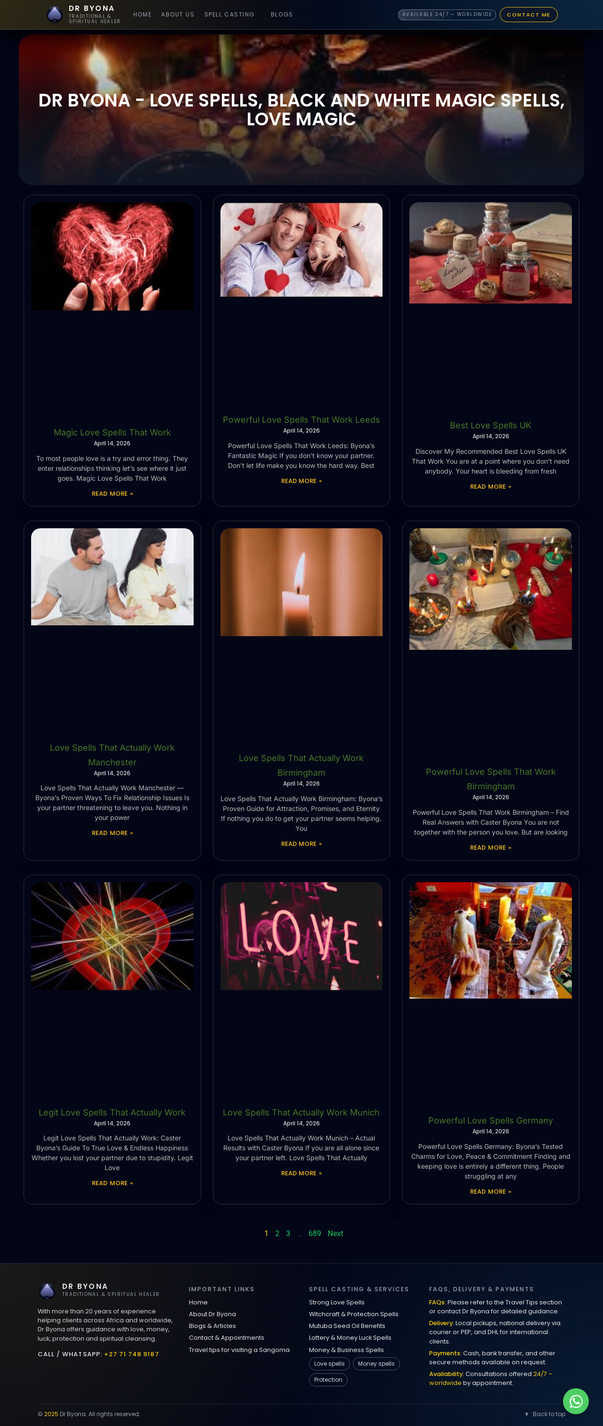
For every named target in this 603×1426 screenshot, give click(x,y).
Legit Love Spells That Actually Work (112, 1112)
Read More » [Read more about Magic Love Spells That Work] (112, 493)
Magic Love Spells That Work (112, 432)
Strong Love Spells (337, 1302)
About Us (178, 14)
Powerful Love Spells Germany (490, 1120)
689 (315, 1233)
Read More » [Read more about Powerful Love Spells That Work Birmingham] (490, 847)
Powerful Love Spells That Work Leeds (301, 420)
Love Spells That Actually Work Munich (301, 1112)
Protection (328, 1380)
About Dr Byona (212, 1314)
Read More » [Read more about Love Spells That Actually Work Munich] (301, 1173)
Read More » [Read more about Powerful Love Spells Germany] (490, 1191)
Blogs (282, 14)
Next (335, 1233)
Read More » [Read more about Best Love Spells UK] (490, 486)
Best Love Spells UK (490, 425)
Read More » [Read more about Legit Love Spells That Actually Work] (112, 1183)
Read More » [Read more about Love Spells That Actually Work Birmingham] (301, 843)
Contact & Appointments (226, 1338)
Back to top (544, 1414)
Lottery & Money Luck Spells (350, 1338)
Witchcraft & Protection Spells (354, 1314)
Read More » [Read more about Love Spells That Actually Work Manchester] (112, 832)
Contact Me (529, 14)
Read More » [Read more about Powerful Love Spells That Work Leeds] (301, 480)
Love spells (329, 1364)
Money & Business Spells (346, 1350)
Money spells (376, 1364)
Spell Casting (229, 14)
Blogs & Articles (212, 1326)
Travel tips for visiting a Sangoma (239, 1350)
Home (142, 14)
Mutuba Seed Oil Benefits (347, 1326)
